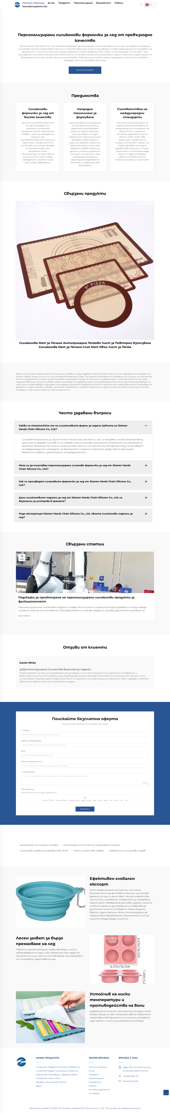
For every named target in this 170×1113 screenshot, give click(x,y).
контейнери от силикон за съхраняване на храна (92, 845)
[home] (17, 4)
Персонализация (83, 3)
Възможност (103, 3)
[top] (166, 1092)
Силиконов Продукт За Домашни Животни (57, 1071)
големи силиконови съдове (88, 850)
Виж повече (24, 616)
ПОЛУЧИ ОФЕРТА (85, 70)
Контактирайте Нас (34, 6)
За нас (51, 3)
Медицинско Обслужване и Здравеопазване (56, 1074)
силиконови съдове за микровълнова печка (44, 850)
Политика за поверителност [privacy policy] (123, 1108)
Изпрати (85, 809)
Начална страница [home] (33, 3)
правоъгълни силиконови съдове (127, 850)
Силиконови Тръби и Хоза (48, 1078)
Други (39, 1086)
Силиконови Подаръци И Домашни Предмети (58, 1067)
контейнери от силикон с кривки (39, 845)
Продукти (64, 3)
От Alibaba (94, 1093)
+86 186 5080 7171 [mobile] (129, 1076)
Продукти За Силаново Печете (51, 1082)
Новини (119, 3)
